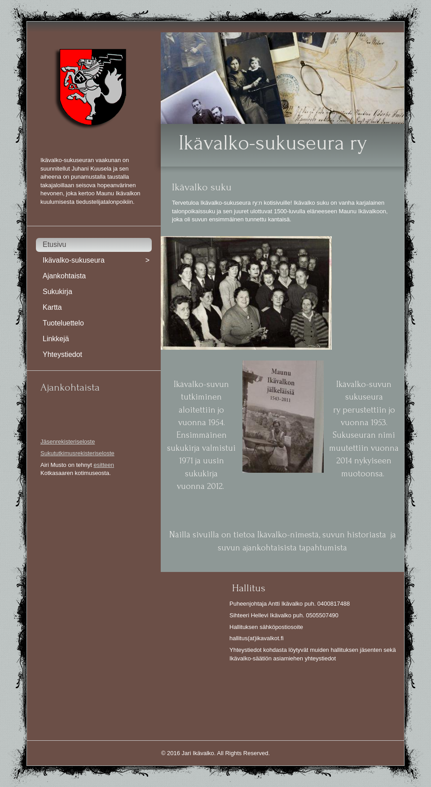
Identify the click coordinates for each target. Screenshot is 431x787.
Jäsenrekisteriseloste (67, 441)
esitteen (104, 465)
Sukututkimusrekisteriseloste (77, 453)
